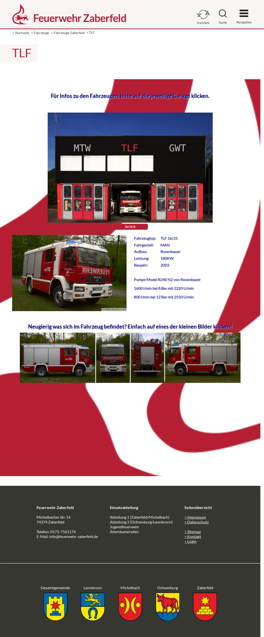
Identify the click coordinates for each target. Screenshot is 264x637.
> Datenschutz (196, 522)
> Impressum (195, 517)
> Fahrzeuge (40, 33)
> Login (190, 541)
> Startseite (20, 33)
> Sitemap (192, 531)
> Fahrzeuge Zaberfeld (68, 33)
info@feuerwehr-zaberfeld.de (73, 536)
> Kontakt (192, 536)
